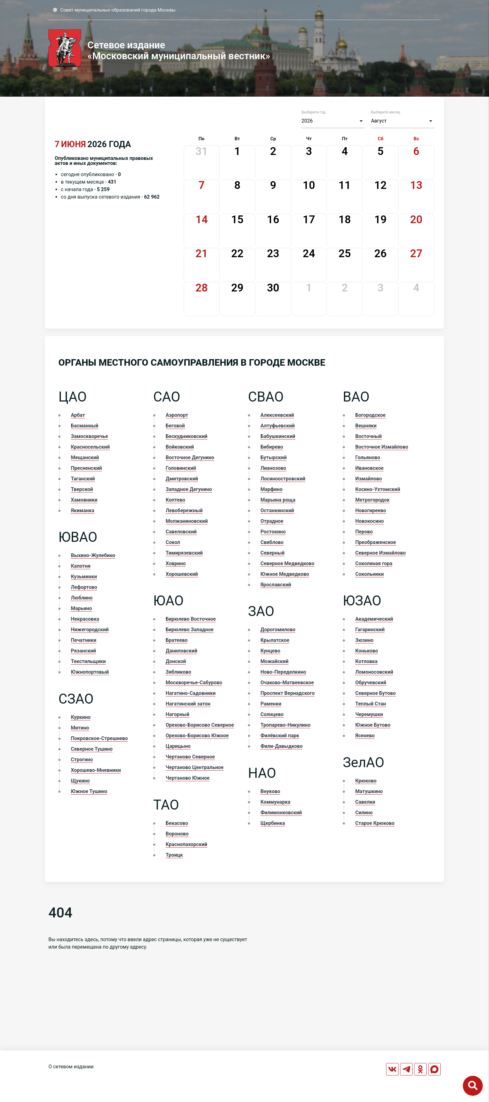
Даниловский (181, 651)
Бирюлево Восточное (191, 619)
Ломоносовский (374, 672)
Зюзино (364, 640)
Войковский (180, 447)
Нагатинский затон (188, 704)
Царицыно (178, 746)
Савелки (365, 802)
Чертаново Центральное (194, 767)
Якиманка (82, 510)
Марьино (81, 608)
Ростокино (273, 532)
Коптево (175, 500)
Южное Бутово (372, 725)
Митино (80, 728)
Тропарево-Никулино (285, 725)
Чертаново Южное (188, 778)
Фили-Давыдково (281, 746)
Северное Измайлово (380, 553)
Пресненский (86, 468)
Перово (364, 532)
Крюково (365, 781)
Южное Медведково (284, 574)
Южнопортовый (90, 672)
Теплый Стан (370, 704)
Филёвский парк (279, 736)
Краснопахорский (186, 844)
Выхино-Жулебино (93, 555)
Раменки (270, 704)
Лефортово (84, 587)
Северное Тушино (92, 749)
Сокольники (369, 574)
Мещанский (85, 457)
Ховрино (176, 563)
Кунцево (270, 651)
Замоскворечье (89, 436)
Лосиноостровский (282, 479)
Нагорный (177, 714)
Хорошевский (182, 574)
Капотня (80, 566)
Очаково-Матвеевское (287, 683)
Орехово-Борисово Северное (200, 725)
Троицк (174, 855)
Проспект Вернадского (287, 693)
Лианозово (273, 468)
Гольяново (367, 457)
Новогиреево (370, 510)
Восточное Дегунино (190, 457)
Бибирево (271, 447)
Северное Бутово (375, 693)
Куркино (80, 717)
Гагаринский (370, 630)
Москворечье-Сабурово (194, 683)
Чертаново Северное (190, 757)
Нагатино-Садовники (190, 693)
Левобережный (184, 510)
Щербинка (272, 823)
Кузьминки (84, 577)
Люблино (82, 598)
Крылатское (274, 640)
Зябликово (178, 672)
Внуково (270, 791)
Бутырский (273, 457)
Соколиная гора (373, 563)
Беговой (175, 426)
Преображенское (375, 542)
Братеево (176, 640)
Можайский (274, 661)
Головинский (181, 468)
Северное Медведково (287, 563)
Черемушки (369, 714)
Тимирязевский (184, 553)
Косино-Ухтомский (377, 489)
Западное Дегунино (189, 489)
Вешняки (365, 426)
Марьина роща (277, 500)
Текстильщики (88, 661)
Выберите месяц (385, 112)
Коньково (366, 651)
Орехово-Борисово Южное (197, 736)
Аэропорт (177, 415)
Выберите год (314, 112)
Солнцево (271, 714)
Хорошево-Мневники (96, 770)
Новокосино (369, 521)
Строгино (82, 760)
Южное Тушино (89, 791)
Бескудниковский (186, 436)
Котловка (366, 661)
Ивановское (369, 468)
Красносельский (90, 447)
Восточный (368, 436)
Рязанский (83, 651)
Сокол (173, 542)
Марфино (271, 489)
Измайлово (368, 479)
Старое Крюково (375, 823)
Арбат (78, 415)
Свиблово (271, 542)
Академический (374, 619)
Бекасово (177, 823)
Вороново (177, 834)
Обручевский (370, 683)
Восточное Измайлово (381, 447)
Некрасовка (85, 619)
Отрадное (271, 521)
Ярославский (275, 585)
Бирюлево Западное (189, 630)
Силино (364, 813)
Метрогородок (372, 500)
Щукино (80, 781)
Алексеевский (277, 415)
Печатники (83, 640)
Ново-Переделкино (283, 672)
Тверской (82, 489)
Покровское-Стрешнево (99, 738)
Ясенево (365, 736)
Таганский (83, 479)
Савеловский (181, 532)
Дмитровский (182, 479)
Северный (272, 553)
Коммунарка (275, 802)
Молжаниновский (187, 521)
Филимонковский (281, 813)
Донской (176, 661)
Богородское (370, 415)
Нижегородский (90, 630)
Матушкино (369, 791)
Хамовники (84, 500)
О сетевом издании (71, 1067)
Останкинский (277, 510)
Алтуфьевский (277, 426)
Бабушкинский (277, 436)
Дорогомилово (277, 630)
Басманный (84, 426)
